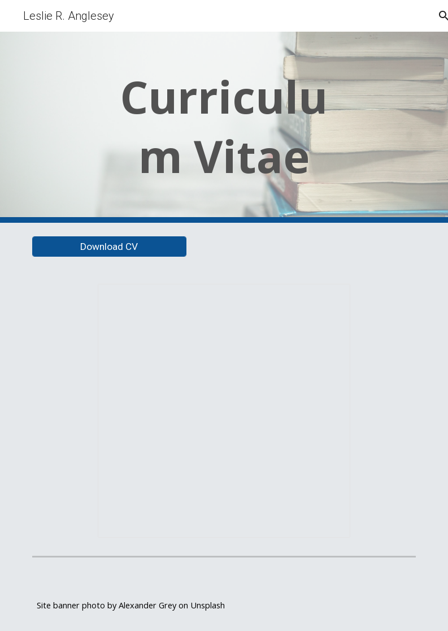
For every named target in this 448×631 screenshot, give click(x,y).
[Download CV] (109, 247)
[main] (224, 127)
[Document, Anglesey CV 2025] (224, 411)
